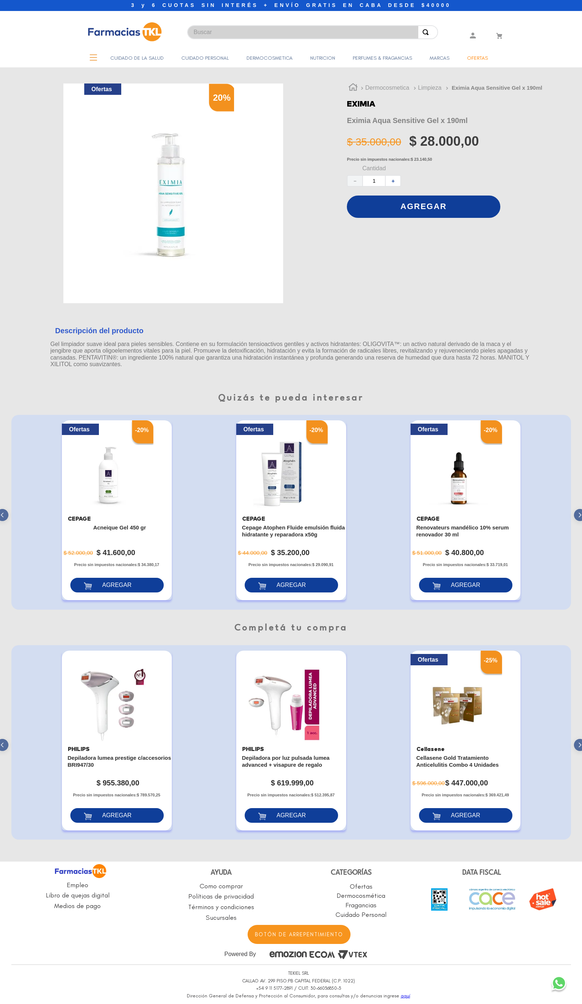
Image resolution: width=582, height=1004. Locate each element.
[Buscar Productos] (427, 32)
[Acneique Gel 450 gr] (117, 510)
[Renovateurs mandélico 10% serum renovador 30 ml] (465, 510)
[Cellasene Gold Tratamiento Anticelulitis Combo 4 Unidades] (465, 740)
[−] (354, 181)
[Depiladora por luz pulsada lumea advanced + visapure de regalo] (291, 740)
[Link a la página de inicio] (353, 88)
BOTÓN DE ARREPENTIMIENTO (299, 934)
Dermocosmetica (387, 88)
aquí (405, 996)
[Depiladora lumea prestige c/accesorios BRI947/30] (117, 740)
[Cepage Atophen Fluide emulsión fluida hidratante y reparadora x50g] (291, 510)
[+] (393, 181)
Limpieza (429, 88)
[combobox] (237, 28)
